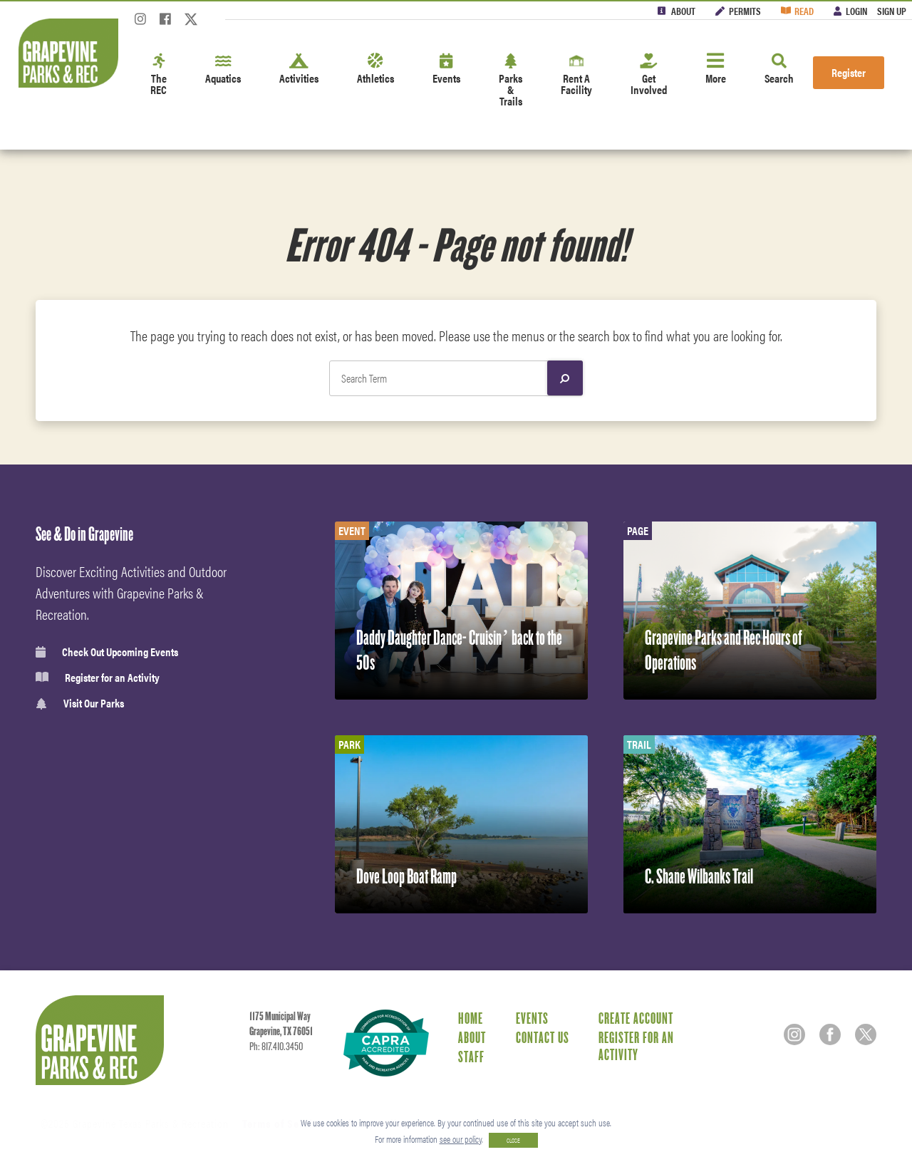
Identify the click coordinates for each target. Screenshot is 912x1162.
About (683, 11)
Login (856, 11)
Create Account (635, 1018)
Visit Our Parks (80, 703)
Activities (298, 69)
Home (470, 1018)
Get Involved (649, 75)
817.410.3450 (282, 1046)
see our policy (461, 1139)
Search (779, 69)
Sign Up (891, 11)
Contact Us (542, 1037)
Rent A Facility (576, 75)
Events (446, 69)
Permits (745, 11)
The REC (158, 75)
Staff (471, 1056)
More (715, 69)
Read (804, 11)
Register (848, 72)
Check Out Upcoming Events (107, 652)
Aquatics (223, 69)
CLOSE (513, 1140)
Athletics (375, 69)
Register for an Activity (98, 677)
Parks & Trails (510, 81)
